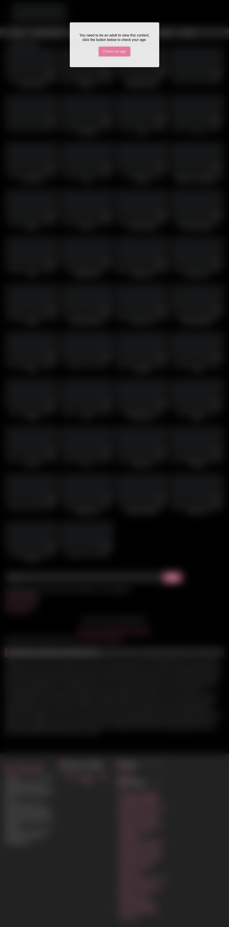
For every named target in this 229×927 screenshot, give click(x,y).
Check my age (114, 51)
